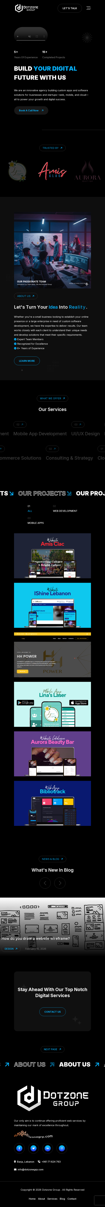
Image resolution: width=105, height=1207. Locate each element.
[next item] (59, 883)
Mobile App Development (43, 433)
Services (52, 1198)
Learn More (27, 360)
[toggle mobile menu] (88, 8)
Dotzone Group (51, 1189)
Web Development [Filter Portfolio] (65, 508)
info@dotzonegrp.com (28, 1169)
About (41, 1198)
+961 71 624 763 (49, 1162)
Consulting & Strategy (66, 458)
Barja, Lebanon (24, 1162)
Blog (62, 1198)
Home (32, 1198)
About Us (37, 1064)
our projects (48, 493)
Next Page (53, 1049)
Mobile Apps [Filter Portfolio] (36, 520)
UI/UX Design (88, 433)
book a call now (31, 110)
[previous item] (45, 883)
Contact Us (52, 1011)
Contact (71, 1198)
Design (11, 948)
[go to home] (26, 8)
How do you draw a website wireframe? (36, 938)
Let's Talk (70, 8)
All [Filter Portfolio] (30, 508)
